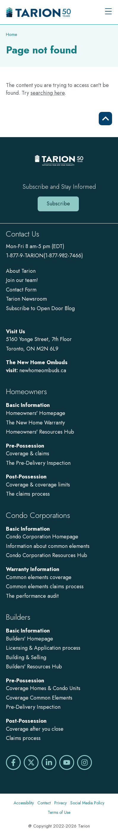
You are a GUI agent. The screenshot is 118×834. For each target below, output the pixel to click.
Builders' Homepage (29, 639)
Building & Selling (26, 657)
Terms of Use (59, 812)
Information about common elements (48, 546)
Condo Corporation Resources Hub (46, 555)
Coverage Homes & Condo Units (43, 688)
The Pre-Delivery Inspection (38, 463)
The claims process (28, 494)
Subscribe (58, 203)
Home (11, 34)
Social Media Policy (87, 803)
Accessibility (24, 803)
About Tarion (21, 271)
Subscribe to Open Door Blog (40, 308)
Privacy (60, 803)
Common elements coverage (38, 577)
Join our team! (22, 280)
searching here (48, 93)
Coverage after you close (34, 729)
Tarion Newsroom (26, 299)
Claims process (23, 738)
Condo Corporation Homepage (42, 536)
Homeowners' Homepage (35, 413)
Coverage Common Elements (39, 698)
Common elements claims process (45, 586)
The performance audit (32, 596)
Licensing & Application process (43, 648)
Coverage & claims (28, 453)
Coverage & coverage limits (38, 485)
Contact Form (21, 290)
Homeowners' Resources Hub (40, 432)
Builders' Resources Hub (34, 666)
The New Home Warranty (35, 422)
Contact (44, 803)
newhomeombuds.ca (42, 370)
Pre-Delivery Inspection (33, 707)
